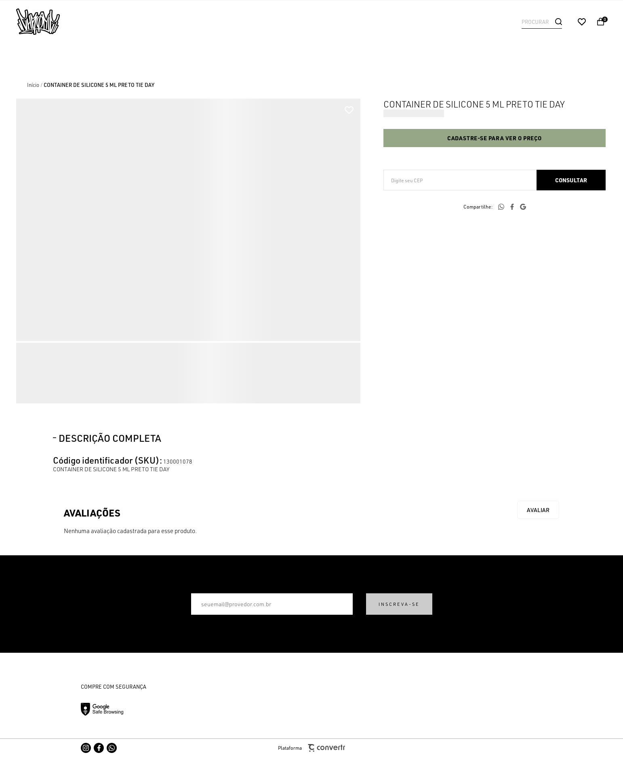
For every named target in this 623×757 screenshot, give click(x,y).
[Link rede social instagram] (86, 748)
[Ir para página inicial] (33, 85)
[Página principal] (68, 21)
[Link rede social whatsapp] (112, 748)
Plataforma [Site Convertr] (311, 748)
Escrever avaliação (538, 510)
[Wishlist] (582, 22)
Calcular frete (571, 180)
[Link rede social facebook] (99, 748)
